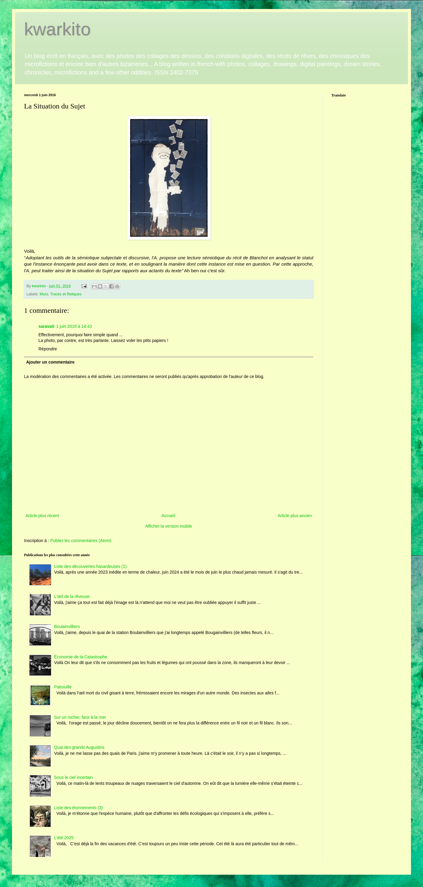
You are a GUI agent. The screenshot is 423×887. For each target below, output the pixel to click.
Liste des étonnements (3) (78, 807)
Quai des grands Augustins (79, 747)
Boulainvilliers (67, 626)
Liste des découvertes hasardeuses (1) (90, 566)
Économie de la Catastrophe (80, 656)
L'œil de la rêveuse (72, 596)
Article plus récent (42, 515)
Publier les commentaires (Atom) (80, 540)
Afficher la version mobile (168, 526)
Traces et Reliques (66, 294)
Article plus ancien (295, 515)
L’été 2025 (64, 837)
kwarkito (57, 29)
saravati (46, 326)
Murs (44, 294)
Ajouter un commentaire (50, 362)
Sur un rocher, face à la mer (80, 717)
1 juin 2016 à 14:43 (74, 326)
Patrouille (63, 686)
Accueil (168, 515)
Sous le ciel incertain (73, 777)
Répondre (47, 348)
